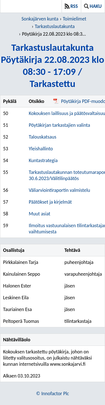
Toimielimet (74, 19)
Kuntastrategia (43, 160)
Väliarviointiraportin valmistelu (59, 190)
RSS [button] (71, 6)
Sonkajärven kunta (40, 19)
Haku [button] (93, 6)
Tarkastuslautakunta (55, 26)
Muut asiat (39, 214)
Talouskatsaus (42, 137)
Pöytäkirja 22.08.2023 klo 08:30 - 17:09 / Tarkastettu (54, 34)
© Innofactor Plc (52, 393)
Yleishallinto (41, 149)
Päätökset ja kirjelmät (50, 202)
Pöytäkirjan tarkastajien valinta (59, 125)
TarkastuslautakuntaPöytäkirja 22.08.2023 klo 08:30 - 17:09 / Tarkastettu (52, 65)
